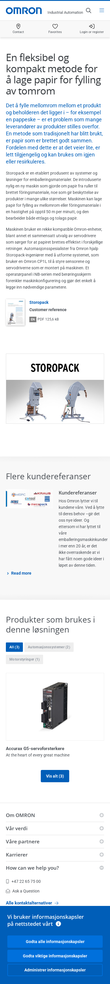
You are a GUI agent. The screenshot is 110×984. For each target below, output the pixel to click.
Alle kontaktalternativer (32, 903)
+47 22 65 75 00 (23, 881)
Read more (21, 573)
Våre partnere (23, 841)
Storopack (38, 302)
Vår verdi (17, 828)
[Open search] (88, 10)
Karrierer (17, 854)
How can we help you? (32, 867)
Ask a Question (23, 891)
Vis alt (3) (55, 776)
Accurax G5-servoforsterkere (35, 748)
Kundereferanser (78, 493)
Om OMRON (20, 815)
